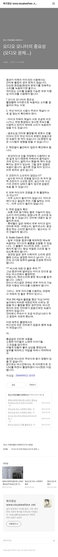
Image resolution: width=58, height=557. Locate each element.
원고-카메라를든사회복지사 (18, 395)
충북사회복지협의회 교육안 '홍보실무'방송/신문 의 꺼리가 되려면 (22, 401)
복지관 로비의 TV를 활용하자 (20, 425)
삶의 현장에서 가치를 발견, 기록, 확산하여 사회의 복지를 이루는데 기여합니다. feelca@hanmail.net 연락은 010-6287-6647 (22, 513)
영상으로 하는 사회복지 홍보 (20, 409)
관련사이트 (7, 540)
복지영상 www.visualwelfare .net (20, 3)
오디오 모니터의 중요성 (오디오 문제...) (22, 417)
